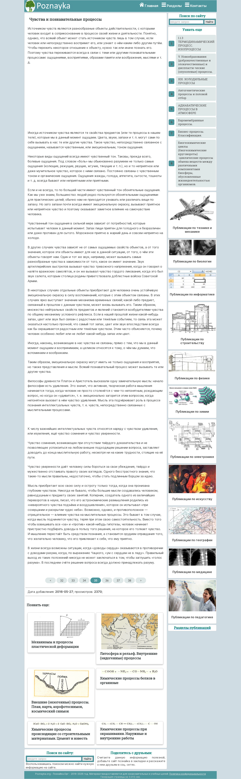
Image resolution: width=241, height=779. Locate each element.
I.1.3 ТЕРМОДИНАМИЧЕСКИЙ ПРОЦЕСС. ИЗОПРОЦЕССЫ (196, 43)
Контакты (198, 6)
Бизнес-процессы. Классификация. (191, 133)
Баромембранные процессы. (191, 122)
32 (61, 580)
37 (118, 580)
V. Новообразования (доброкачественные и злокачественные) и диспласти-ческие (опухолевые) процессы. (195, 64)
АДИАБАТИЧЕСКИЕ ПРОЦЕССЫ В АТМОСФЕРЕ (192, 109)
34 (84, 580)
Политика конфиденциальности (187, 773)
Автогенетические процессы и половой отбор (192, 94)
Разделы (174, 6)
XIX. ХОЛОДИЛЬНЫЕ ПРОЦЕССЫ (193, 81)
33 (73, 580)
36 (106, 580)
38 (129, 580)
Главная (151, 6)
